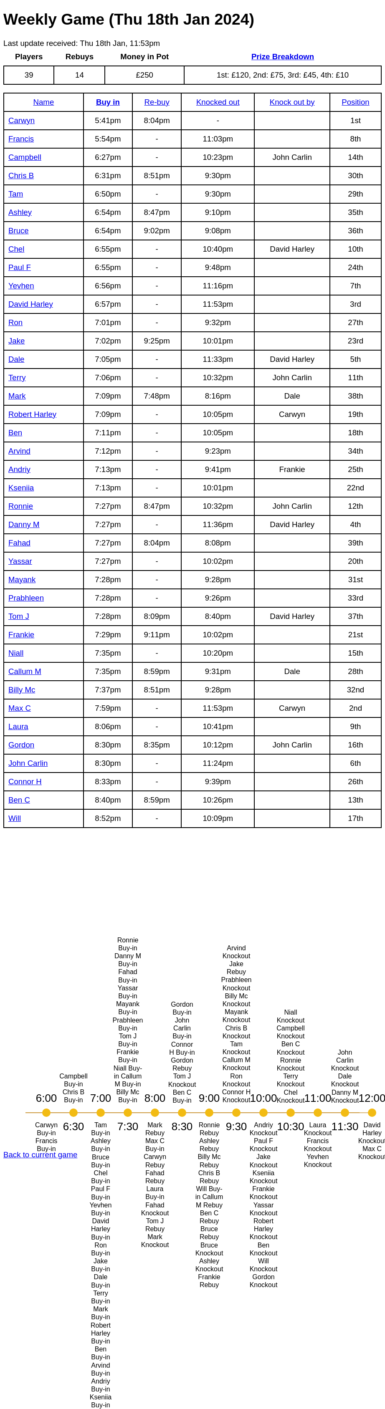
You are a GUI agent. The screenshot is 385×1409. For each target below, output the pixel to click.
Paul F (19, 267)
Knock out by (292, 102)
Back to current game (40, 1154)
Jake (16, 340)
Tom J (18, 616)
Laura (18, 726)
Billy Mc (21, 689)
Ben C (19, 799)
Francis (21, 138)
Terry (16, 377)
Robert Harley (32, 414)
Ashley (20, 212)
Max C (19, 708)
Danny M (24, 524)
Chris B (21, 175)
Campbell (24, 157)
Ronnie (20, 506)
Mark (16, 395)
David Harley (30, 304)
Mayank (21, 579)
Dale (16, 359)
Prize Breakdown (282, 56)
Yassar (20, 561)
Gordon (21, 744)
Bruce (18, 230)
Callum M (24, 671)
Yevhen (21, 285)
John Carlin (28, 763)
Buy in (108, 102)
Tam (15, 193)
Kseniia (21, 487)
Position (355, 102)
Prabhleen (26, 597)
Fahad (19, 542)
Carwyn (21, 120)
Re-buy (157, 102)
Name (43, 102)
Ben (15, 432)
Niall (15, 653)
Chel (16, 249)
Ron (15, 322)
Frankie (21, 634)
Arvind (19, 451)
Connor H (25, 781)
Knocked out (218, 102)
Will (14, 818)
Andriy (19, 469)
